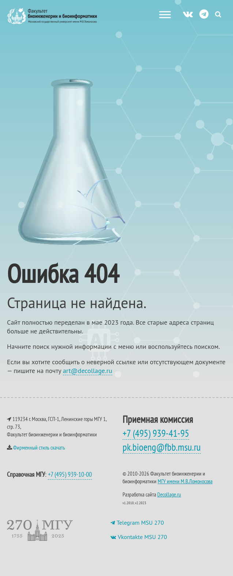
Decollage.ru (169, 494)
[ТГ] (204, 13)
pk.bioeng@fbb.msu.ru (162, 447)
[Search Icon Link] (218, 14)
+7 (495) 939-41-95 (156, 433)
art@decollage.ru (87, 370)
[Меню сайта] (165, 14)
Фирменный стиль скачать (39, 447)
